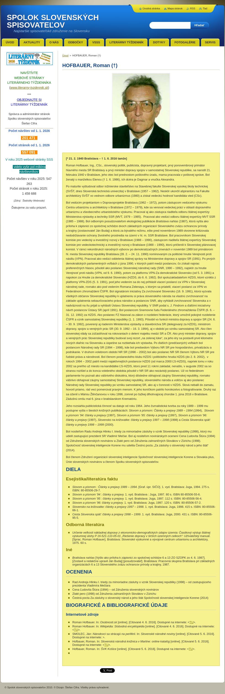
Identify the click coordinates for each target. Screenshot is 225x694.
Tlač (205, 8)
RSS (192, 8)
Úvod (65, 55)
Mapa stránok (175, 8)
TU (191, 622)
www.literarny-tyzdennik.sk (29, 87)
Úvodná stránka (151, 8)
